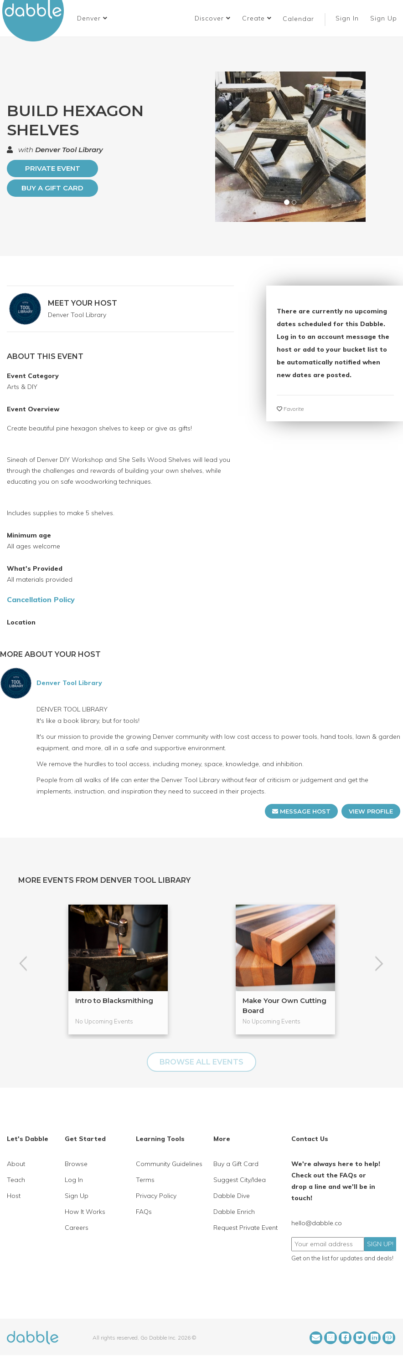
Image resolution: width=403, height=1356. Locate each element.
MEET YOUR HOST (82, 303)
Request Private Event (245, 1227)
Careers (76, 1227)
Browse (76, 1164)
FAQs (144, 1212)
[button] (92, 18)
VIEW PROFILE (371, 811)
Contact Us (309, 1139)
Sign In (348, 18)
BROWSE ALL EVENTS (201, 1062)
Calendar (298, 19)
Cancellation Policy (41, 599)
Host (14, 1196)
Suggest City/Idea (239, 1180)
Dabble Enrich (234, 1212)
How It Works (85, 1212)
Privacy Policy (156, 1196)
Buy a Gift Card (52, 188)
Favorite (290, 408)
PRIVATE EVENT (52, 168)
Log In (74, 1180)
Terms (145, 1180)
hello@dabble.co (316, 1223)
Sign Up (384, 18)
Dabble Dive (231, 1196)
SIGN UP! (380, 1244)
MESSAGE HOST (301, 811)
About (16, 1164)
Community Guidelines (169, 1164)
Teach (16, 1180)
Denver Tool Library (69, 149)
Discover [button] (213, 18)
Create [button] (257, 18)
